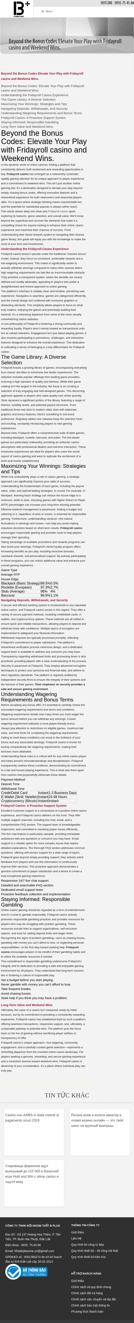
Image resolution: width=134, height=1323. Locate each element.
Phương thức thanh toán (87, 1311)
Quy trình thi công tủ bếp (87, 1244)
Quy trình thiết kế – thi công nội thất (94, 1250)
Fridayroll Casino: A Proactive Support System (33, 117)
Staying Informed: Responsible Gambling (30, 122)
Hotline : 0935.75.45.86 (117, 3)
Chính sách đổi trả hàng (87, 1293)
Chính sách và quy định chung (91, 1287)
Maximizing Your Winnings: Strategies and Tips (34, 104)
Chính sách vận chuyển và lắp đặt (93, 1299)
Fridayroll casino (58, 211)
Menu (46, 11)
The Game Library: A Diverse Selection (28, 99)
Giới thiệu (77, 1232)
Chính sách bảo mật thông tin (90, 1305)
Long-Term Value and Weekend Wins (27, 126)
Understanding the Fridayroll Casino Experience (34, 95)
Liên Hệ (76, 1238)
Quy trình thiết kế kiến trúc (88, 1257)
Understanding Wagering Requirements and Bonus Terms (41, 113)
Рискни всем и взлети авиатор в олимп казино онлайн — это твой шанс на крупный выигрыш (97, 1120)
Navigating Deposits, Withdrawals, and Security (34, 108)
